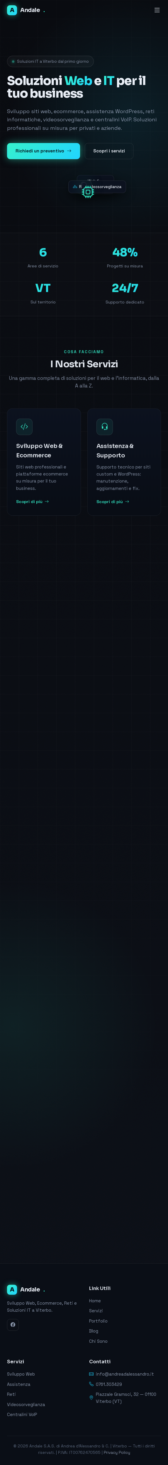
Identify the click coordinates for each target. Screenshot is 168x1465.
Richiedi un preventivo (44, 151)
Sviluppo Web (21, 1374)
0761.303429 (105, 1384)
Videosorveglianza (26, 1404)
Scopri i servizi (109, 151)
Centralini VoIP (22, 1414)
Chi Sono (98, 1341)
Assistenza (18, 1384)
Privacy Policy (117, 1452)
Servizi (96, 1310)
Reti (11, 1394)
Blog (93, 1331)
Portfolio (98, 1321)
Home (95, 1300)
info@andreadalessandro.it (121, 1374)
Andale (26, 10)
